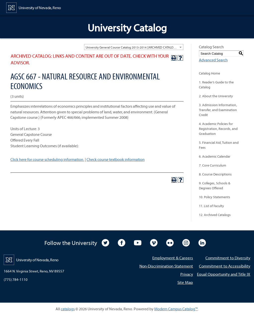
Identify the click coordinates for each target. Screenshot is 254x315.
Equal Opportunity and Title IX (223, 274)
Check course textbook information (116, 159)
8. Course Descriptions (215, 174)
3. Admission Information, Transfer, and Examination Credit (218, 110)
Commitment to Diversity (227, 257)
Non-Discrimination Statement (166, 265)
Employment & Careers (172, 257)
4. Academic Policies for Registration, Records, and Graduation (218, 128)
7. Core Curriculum (212, 165)
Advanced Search (213, 59)
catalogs (68, 308)
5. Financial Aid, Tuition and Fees (219, 145)
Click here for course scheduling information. (47, 159)
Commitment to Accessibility (224, 265)
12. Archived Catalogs (215, 215)
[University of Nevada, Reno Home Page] (33, 7)
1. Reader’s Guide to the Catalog (216, 84)
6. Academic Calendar (214, 156)
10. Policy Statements (214, 197)
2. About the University (216, 96)
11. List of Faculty (211, 206)
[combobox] (133, 47)
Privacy (186, 274)
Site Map (185, 282)
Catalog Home (209, 73)
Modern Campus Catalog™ (176, 308)
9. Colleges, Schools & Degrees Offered (214, 185)
